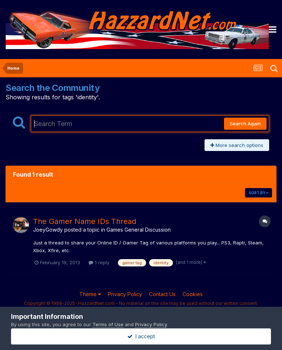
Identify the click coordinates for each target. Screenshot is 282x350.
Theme (90, 294)
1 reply (98, 262)
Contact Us (162, 294)
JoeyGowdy (48, 229)
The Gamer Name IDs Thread (84, 221)
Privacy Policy (125, 294)
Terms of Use (108, 324)
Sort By (258, 193)
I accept (141, 336)
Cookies (192, 294)
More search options (236, 145)
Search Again (245, 123)
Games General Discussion (138, 229)
